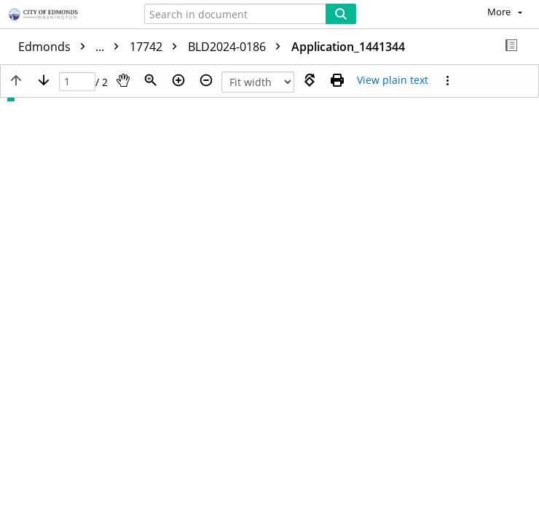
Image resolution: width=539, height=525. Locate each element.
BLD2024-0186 (238, 47)
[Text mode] (393, 80)
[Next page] (43, 80)
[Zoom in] (178, 80)
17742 (157, 47)
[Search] (341, 14)
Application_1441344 (348, 47)
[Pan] (123, 80)
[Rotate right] (309, 80)
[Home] (62, 15)
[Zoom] (150, 80)
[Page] (77, 82)
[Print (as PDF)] (337, 80)
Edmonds (72, 47)
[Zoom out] (206, 80)
